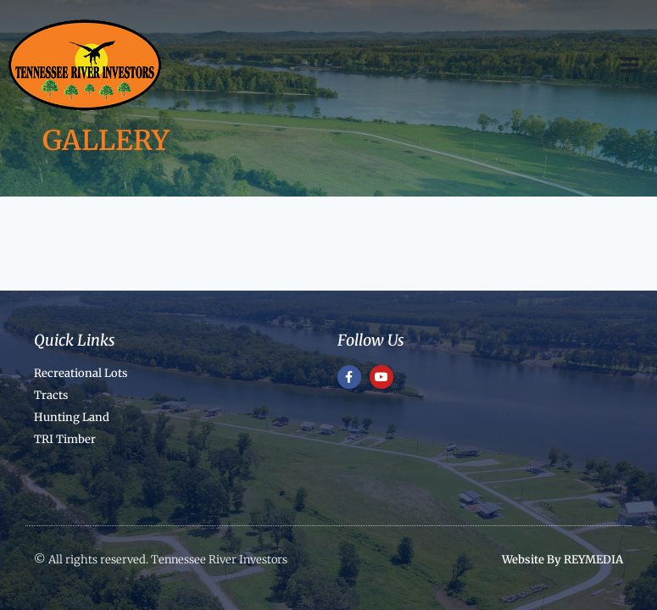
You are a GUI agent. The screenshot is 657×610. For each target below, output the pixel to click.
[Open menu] (637, 64)
